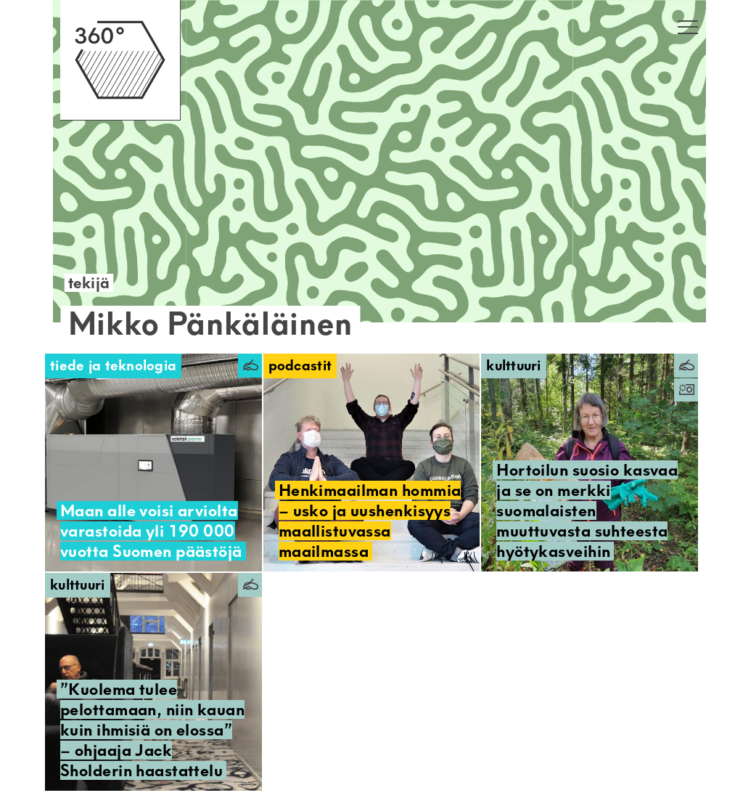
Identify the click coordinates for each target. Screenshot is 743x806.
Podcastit (300, 365)
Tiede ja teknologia (113, 365)
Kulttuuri (513, 365)
